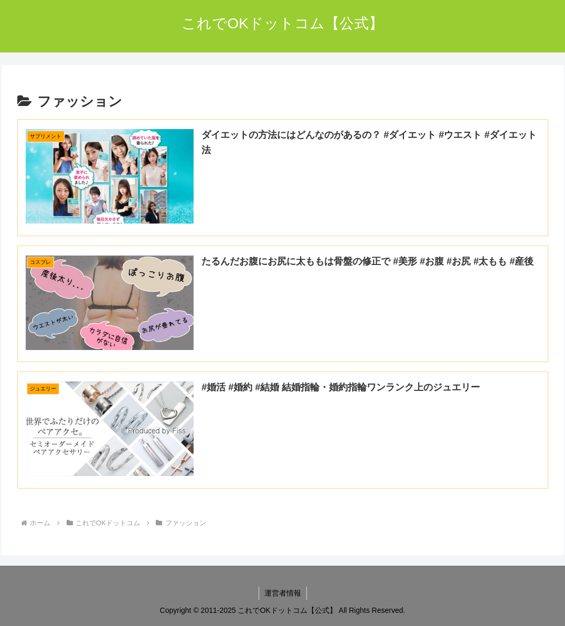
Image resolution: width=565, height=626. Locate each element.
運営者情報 (282, 593)
